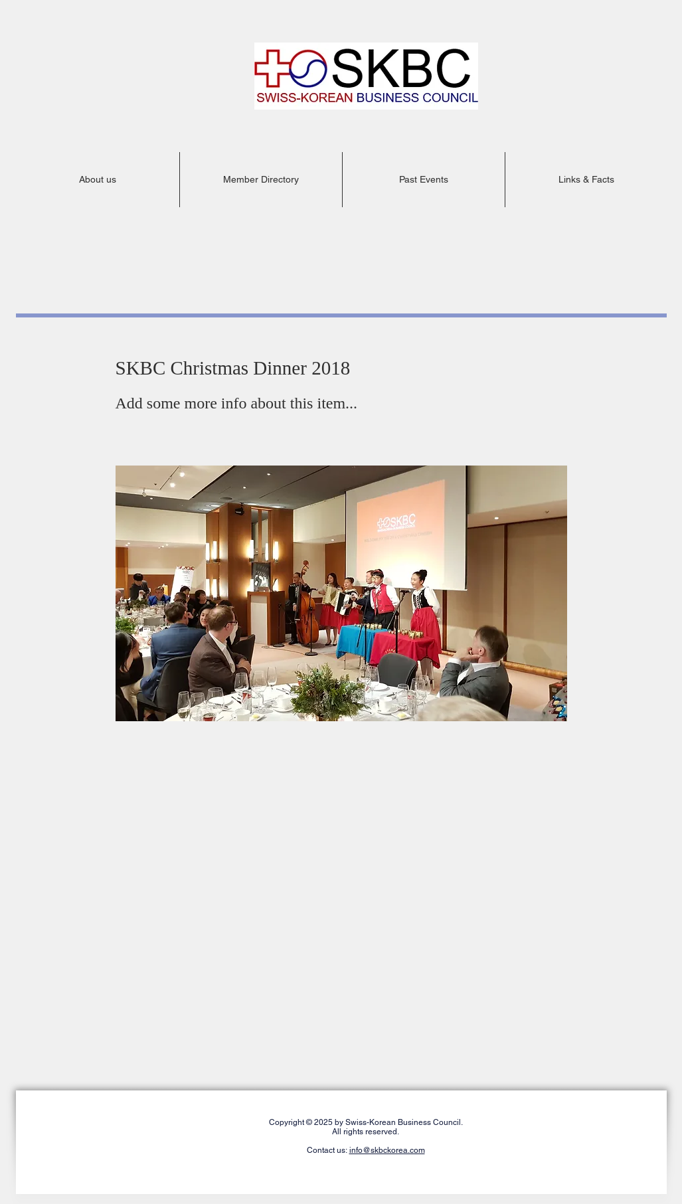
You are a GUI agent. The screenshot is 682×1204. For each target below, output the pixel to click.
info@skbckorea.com (387, 1150)
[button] (98, 179)
